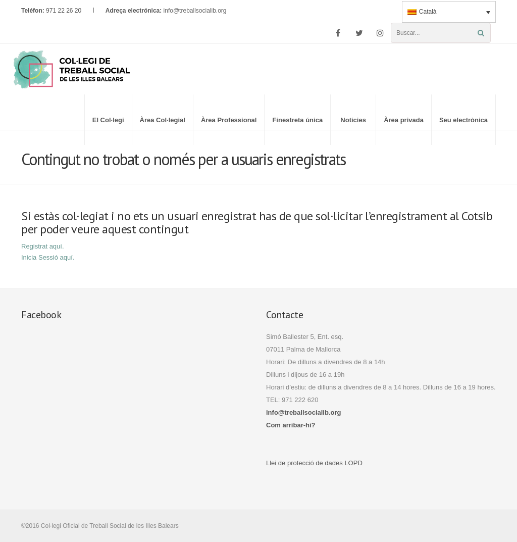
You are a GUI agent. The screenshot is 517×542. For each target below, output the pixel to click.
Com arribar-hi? (291, 425)
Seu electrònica (463, 120)
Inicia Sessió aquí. (48, 257)
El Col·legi (108, 120)
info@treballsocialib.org (195, 10)
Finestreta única (297, 120)
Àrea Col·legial (162, 120)
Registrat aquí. (42, 246)
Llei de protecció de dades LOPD (314, 463)
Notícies (353, 120)
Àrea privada (404, 120)
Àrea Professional (229, 120)
